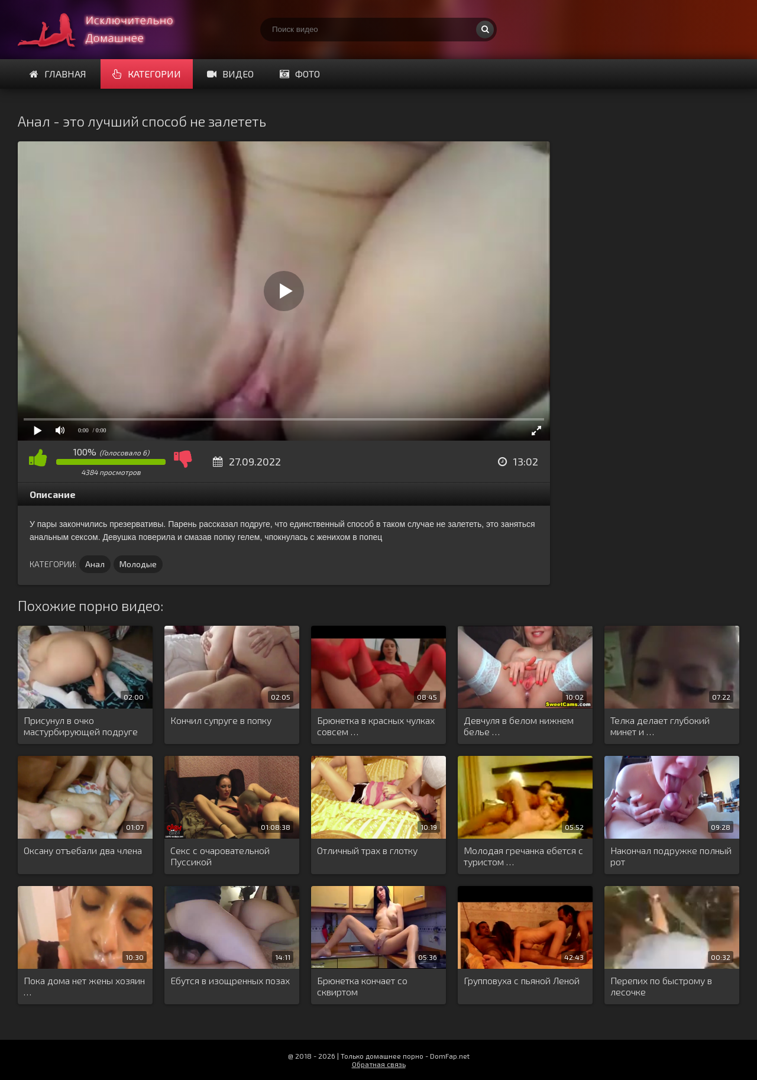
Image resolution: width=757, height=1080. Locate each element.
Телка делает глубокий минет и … (660, 725)
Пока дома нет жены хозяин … (84, 986)
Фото (300, 73)
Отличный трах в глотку (367, 850)
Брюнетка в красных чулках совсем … (376, 725)
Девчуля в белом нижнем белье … (519, 725)
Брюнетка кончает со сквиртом (362, 986)
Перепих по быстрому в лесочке (661, 986)
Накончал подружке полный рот (671, 856)
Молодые (138, 564)
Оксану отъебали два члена (83, 850)
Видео (230, 73)
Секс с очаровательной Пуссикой (220, 856)
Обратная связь (379, 1064)
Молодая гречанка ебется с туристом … (523, 856)
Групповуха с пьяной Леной (522, 980)
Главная (58, 73)
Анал (95, 564)
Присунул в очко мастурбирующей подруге (81, 725)
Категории (146, 73)
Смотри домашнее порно (106, 29)
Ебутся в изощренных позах (230, 980)
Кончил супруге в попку (220, 720)
